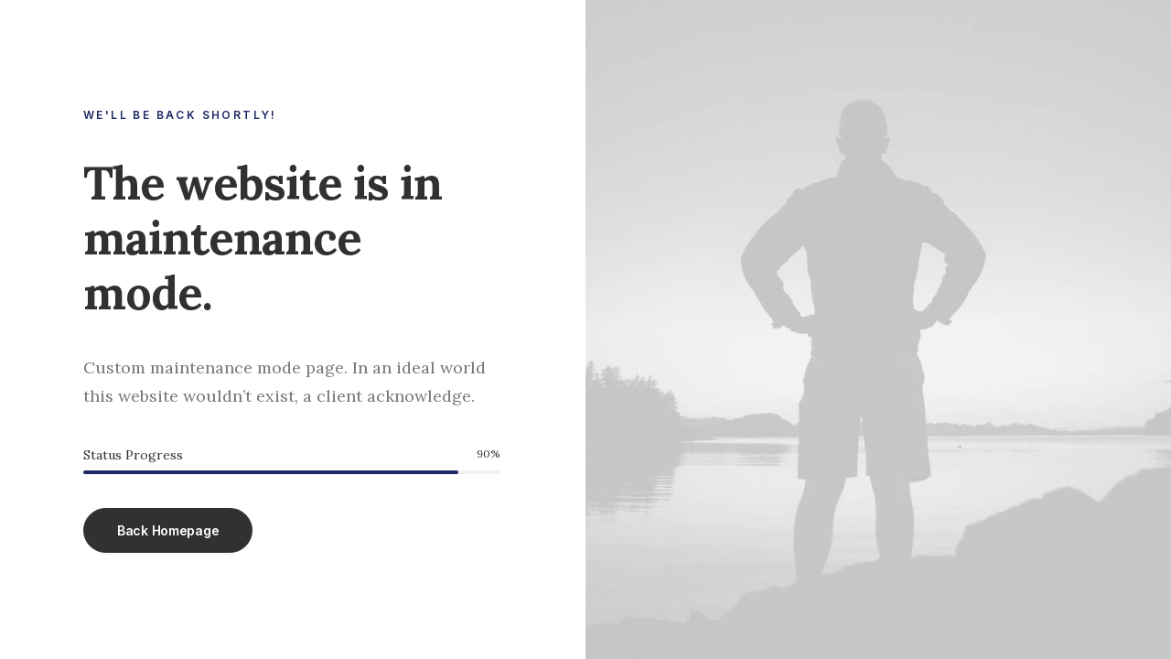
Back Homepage (168, 530)
